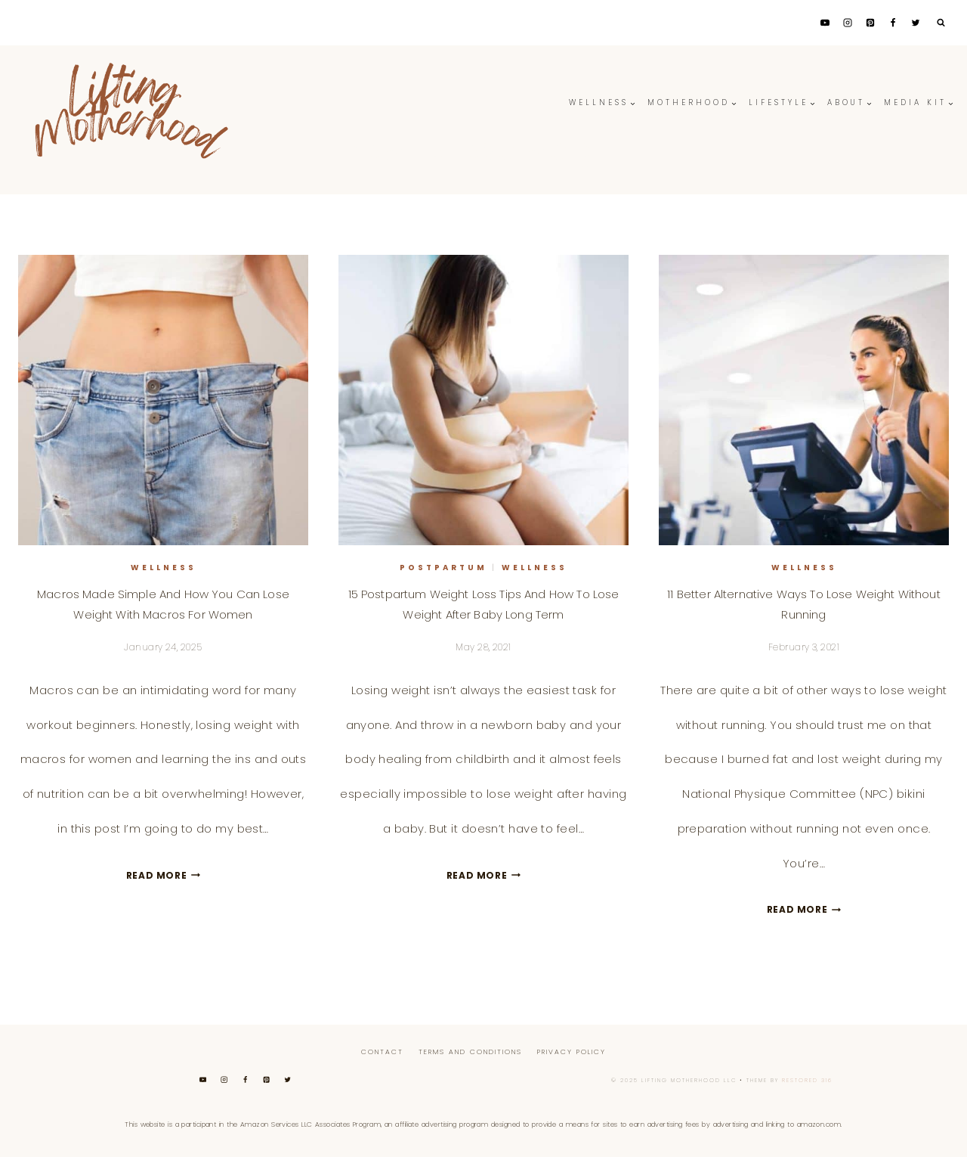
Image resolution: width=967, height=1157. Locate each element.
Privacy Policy (571, 1051)
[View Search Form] (940, 22)
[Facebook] (893, 23)
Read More (163, 875)
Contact (382, 1051)
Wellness (163, 567)
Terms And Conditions (470, 1051)
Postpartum (443, 567)
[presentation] (163, 400)
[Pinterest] (870, 23)
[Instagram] (848, 23)
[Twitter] (916, 23)
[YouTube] (825, 23)
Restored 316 (807, 1080)
